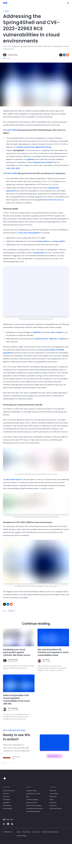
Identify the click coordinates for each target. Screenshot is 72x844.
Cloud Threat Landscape (33, 805)
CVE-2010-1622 (13, 168)
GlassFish (53, 339)
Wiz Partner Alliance (56, 808)
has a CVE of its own (53, 200)
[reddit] (67, 54)
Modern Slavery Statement (50, 832)
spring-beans (39, 252)
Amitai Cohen (12, 55)
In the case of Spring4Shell (29, 233)
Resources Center (31, 802)
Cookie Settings (21, 835)
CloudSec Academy (32, 799)
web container (57, 332)
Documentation (7, 808)
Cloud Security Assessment (34, 808)
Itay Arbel (46, 660)
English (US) (9, 819)
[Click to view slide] (6, 762)
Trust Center (53, 805)
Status (18, 832)
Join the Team (54, 793)
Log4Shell (30, 159)
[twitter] (60, 54)
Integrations (6, 802)
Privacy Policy (26, 832)
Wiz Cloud (6, 796)
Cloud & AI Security (9, 790)
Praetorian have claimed (43, 162)
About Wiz (53, 790)
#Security (12, 611)
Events (52, 799)
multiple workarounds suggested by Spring (33, 147)
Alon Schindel (13, 708)
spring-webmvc (43, 241)
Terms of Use (36, 832)
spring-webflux (59, 241)
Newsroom (53, 796)
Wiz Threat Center (13, 479)
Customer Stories (31, 790)
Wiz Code (6, 793)
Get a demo (54, 756)
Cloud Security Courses (33, 793)
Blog (6, 11)
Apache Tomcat (41, 339)
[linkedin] (64, 54)
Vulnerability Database (33, 811)
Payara (62, 339)
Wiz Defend (6, 799)
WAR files (37, 332)
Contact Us (53, 802)
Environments (7, 805)
